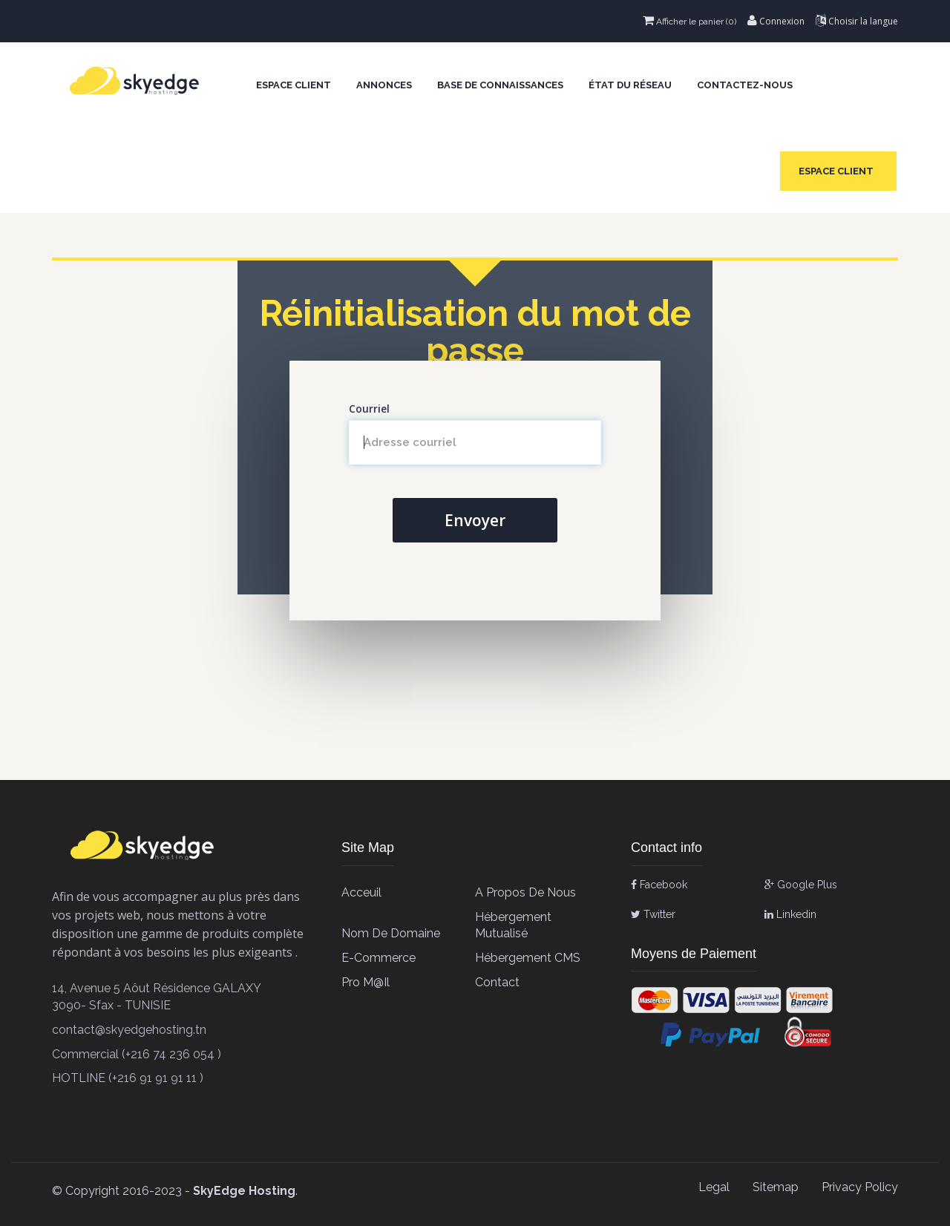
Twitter (653, 914)
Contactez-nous (745, 85)
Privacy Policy (860, 1187)
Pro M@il (365, 982)
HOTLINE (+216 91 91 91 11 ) (127, 1078)
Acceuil (361, 892)
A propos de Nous (525, 892)
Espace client (293, 85)
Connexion (776, 21)
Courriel (369, 408)
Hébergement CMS (527, 958)
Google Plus (800, 885)
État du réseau (630, 85)
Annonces (384, 85)
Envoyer (475, 520)
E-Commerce (378, 958)
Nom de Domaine (390, 933)
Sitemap (776, 1187)
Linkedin (790, 914)
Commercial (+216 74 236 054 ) (136, 1054)
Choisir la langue (857, 21)
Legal (714, 1187)
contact (497, 982)
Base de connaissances (500, 85)
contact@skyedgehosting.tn (129, 1030)
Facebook (659, 885)
